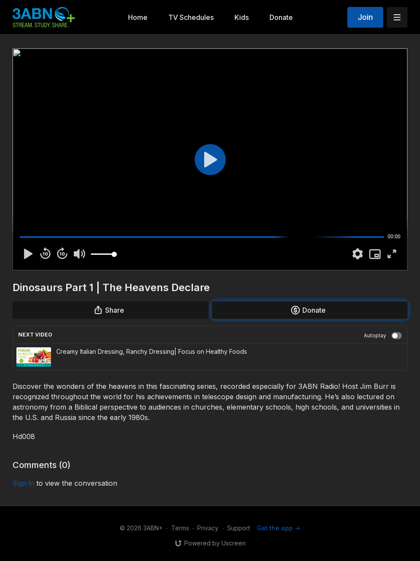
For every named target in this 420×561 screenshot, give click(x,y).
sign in (23, 483)
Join (365, 17)
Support (238, 528)
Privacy (207, 528)
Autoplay (383, 335)
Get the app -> (278, 528)
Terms (180, 528)
